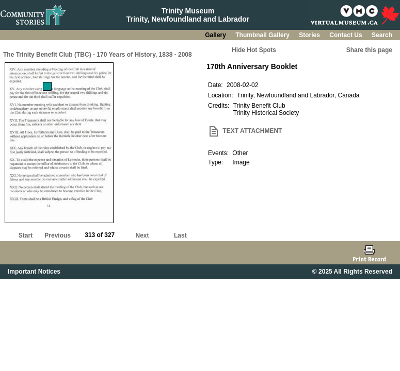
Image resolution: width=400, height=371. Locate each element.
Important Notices (34, 271)
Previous (57, 235)
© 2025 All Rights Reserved (352, 271)
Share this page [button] (369, 50)
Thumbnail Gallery (263, 35)
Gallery (216, 35)
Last (180, 235)
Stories (310, 35)
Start (26, 235)
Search (382, 35)
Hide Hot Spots (254, 50)
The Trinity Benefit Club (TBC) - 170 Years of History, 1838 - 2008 (97, 54)
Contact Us (346, 35)
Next (142, 235)
